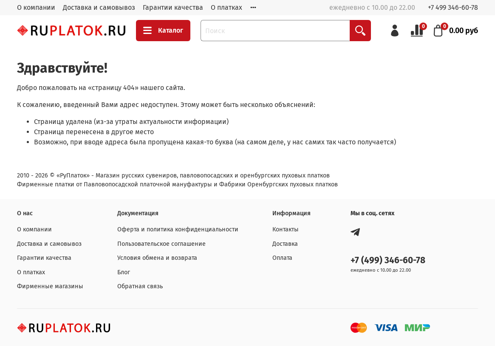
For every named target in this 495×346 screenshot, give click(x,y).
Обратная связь (140, 286)
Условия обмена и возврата (157, 258)
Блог (123, 272)
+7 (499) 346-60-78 (388, 260)
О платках (226, 7)
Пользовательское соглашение (161, 244)
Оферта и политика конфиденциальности (177, 229)
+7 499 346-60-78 (453, 7)
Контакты (285, 229)
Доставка (285, 244)
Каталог (163, 30)
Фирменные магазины (50, 286)
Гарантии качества (173, 7)
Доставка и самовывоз (99, 7)
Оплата (282, 258)
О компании (36, 7)
